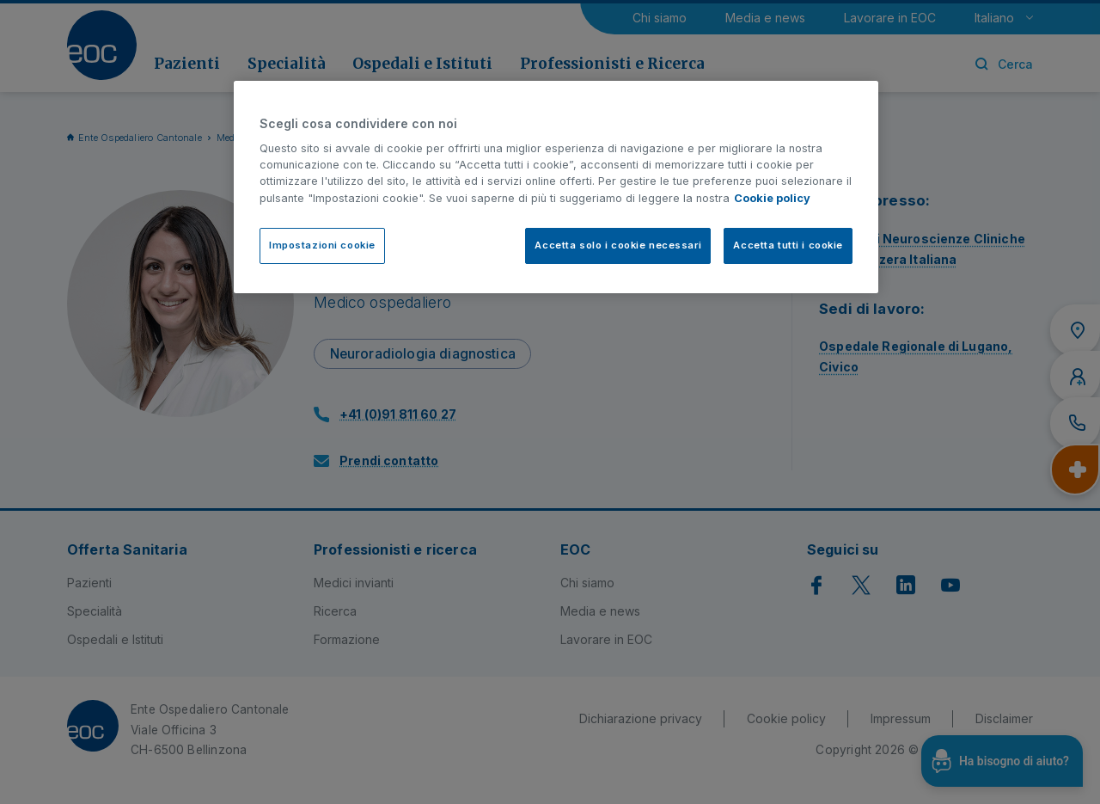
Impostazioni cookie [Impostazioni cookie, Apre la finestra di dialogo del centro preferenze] (322, 245)
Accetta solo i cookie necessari (618, 245)
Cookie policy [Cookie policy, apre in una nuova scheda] (772, 198)
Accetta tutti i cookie (788, 245)
